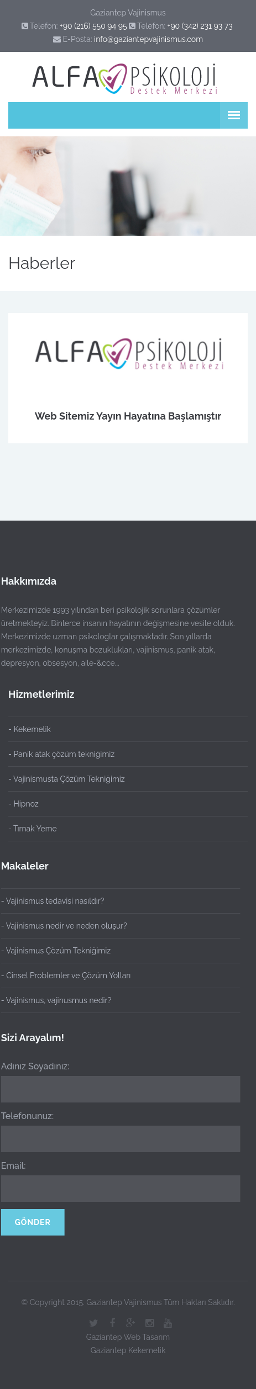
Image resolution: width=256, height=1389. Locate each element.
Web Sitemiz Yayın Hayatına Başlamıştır (128, 416)
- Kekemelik (29, 729)
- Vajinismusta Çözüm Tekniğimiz (66, 779)
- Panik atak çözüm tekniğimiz (61, 754)
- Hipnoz (23, 803)
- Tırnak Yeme (32, 828)
